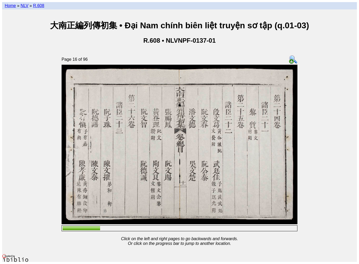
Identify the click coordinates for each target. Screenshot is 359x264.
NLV (24, 5)
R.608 (38, 5)
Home (10, 5)
